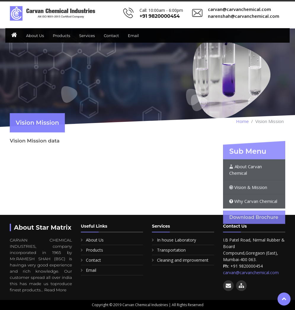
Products (61, 35)
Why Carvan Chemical (253, 216)
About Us (35, 35)
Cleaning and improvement (183, 260)
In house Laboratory (176, 240)
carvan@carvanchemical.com (251, 272)
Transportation (171, 250)
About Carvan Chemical (245, 184)
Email (133, 35)
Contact (111, 35)
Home (242, 121)
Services (87, 35)
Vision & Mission (248, 202)
